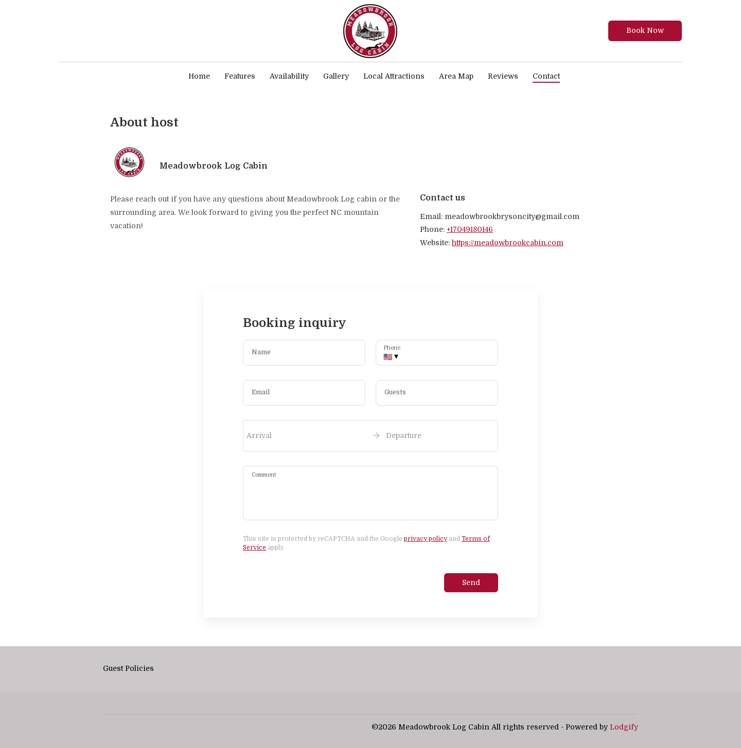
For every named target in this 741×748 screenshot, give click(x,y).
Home (199, 76)
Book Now (645, 30)
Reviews (503, 76)
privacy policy (425, 538)
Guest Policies (128, 668)
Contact (546, 76)
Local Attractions (394, 76)
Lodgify (624, 727)
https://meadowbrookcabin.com (507, 243)
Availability (289, 76)
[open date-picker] (370, 435)
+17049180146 (470, 229)
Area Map (456, 76)
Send (471, 582)
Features (239, 76)
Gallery (336, 76)
